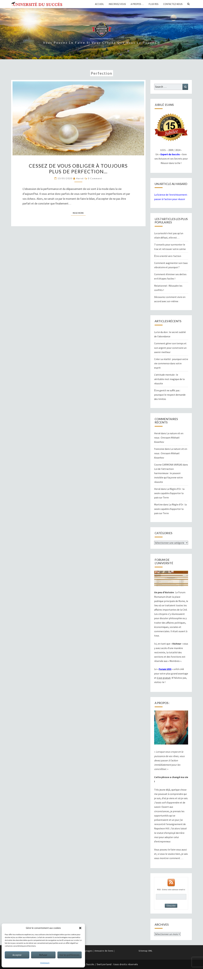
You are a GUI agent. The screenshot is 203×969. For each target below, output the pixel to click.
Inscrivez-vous (117, 4)
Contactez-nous (173, 4)
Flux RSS (153, 4)
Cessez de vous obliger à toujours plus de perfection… (78, 168)
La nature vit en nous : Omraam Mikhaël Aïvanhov (168, 437)
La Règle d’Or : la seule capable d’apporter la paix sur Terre (169, 493)
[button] (80, 928)
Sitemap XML (145, 950)
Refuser (43, 954)
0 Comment (95, 178)
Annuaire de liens (104, 950)
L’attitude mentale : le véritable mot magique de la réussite (169, 379)
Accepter (17, 954)
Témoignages (85, 950)
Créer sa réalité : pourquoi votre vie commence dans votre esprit (171, 363)
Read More (79, 212)
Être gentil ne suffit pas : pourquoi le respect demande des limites (170, 395)
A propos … (137, 4)
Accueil (99, 4)
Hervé (80, 178)
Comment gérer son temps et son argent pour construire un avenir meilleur (170, 348)
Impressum (44, 963)
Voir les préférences (69, 954)
